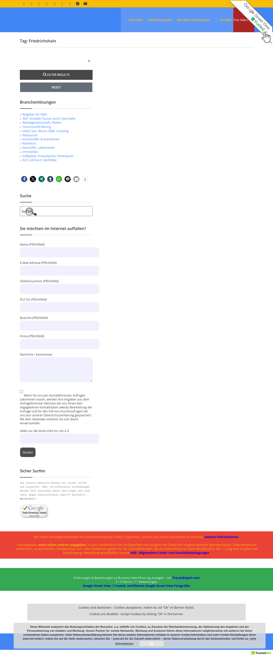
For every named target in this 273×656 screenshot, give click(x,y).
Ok (152, 643)
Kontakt (223, 20)
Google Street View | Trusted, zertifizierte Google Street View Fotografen (136, 592)
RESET (56, 93)
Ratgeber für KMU (34, 120)
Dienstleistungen (160, 20)
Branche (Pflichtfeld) (56, 327)
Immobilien (30, 158)
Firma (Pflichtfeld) (56, 346)
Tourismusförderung (36, 133)
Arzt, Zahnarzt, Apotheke (39, 166)
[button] (24, 185)
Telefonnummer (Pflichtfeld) (56, 291)
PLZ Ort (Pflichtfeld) (56, 309)
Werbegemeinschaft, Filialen (41, 129)
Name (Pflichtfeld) (56, 254)
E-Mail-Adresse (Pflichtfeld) (56, 272)
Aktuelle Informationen (193, 20)
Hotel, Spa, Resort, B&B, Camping (45, 137)
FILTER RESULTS (56, 81)
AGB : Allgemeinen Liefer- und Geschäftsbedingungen (169, 559)
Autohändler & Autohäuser (41, 145)
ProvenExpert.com (186, 584)
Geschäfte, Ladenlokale (38, 154)
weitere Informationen (222, 543)
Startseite (133, 20)
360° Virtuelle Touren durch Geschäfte (48, 125)
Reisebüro (29, 149)
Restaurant (29, 141)
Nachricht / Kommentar (56, 368)
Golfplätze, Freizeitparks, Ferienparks (48, 162)
